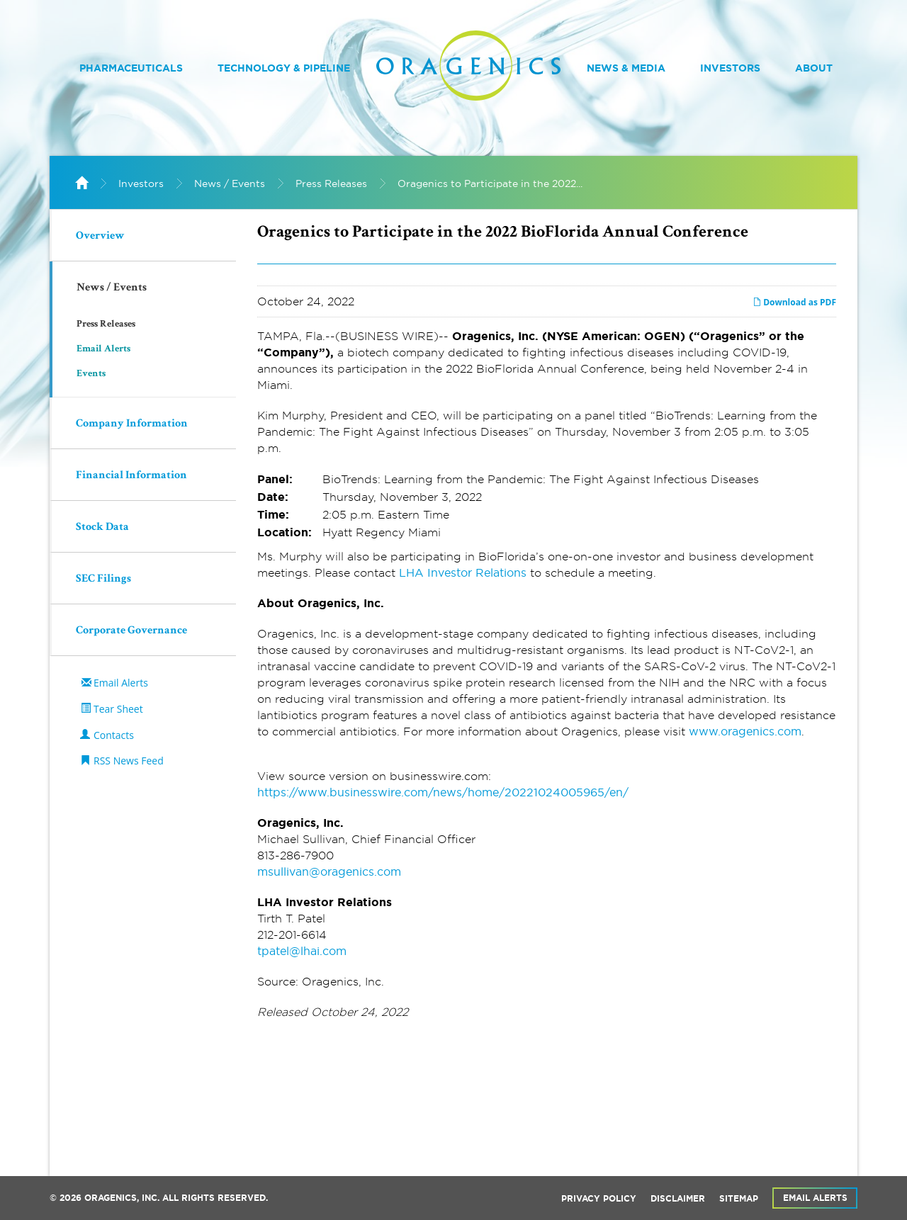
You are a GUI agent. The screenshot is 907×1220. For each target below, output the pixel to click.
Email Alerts (103, 349)
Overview (100, 236)
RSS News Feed (129, 760)
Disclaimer (677, 1198)
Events (91, 374)
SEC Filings (103, 579)
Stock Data (102, 527)
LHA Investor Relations (462, 572)
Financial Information (131, 476)
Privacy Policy (598, 1198)
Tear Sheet (118, 709)
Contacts (114, 735)
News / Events (229, 183)
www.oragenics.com (745, 731)
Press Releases (331, 183)
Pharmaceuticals (131, 68)
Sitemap (738, 1198)
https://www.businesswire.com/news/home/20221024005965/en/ (443, 792)
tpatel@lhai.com (302, 951)
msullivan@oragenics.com (329, 871)
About (814, 68)
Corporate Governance (131, 631)
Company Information (132, 424)
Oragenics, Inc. (121, 1198)
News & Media (626, 68)
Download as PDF (794, 302)
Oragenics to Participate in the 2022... (490, 183)
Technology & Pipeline (284, 68)
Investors (730, 68)
